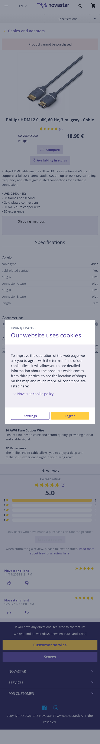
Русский (30, 328)
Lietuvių (16, 328)
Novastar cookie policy (32, 393)
